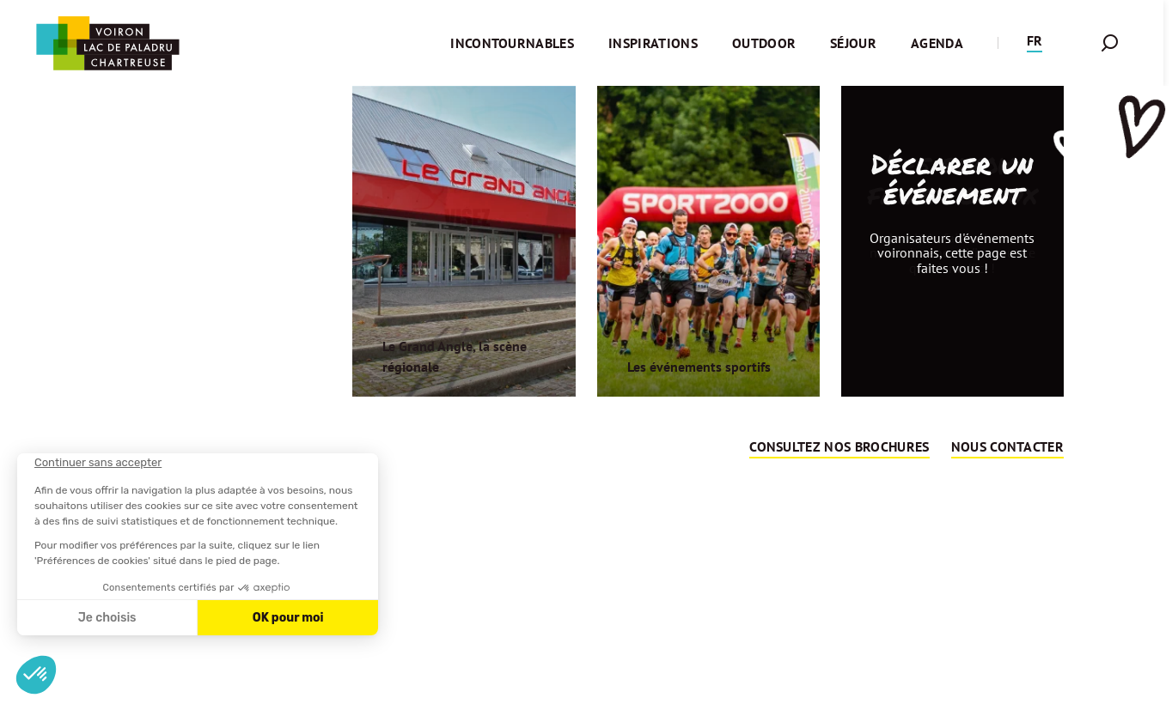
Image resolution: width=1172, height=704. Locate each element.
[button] (1034, 43)
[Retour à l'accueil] (107, 43)
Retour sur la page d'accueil (582, 533)
